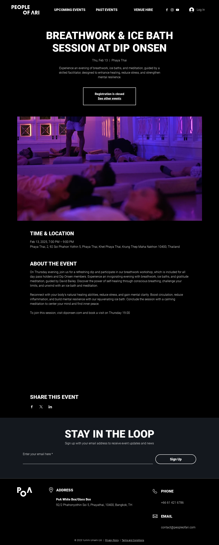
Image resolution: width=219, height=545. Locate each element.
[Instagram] (172, 10)
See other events (109, 98)
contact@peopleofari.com (178, 527)
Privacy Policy (112, 540)
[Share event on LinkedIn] (50, 406)
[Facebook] (167, 10)
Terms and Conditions (133, 540)
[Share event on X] (41, 406)
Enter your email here (37, 454)
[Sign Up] (175, 459)
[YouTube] (177, 10)
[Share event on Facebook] (32, 406)
